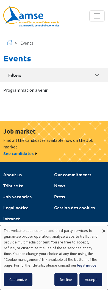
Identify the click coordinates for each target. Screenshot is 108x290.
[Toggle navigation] (97, 15)
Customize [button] (18, 279)
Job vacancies (17, 196)
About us (12, 174)
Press (59, 196)
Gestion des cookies (74, 207)
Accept (91, 279)
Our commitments (72, 174)
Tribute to (13, 185)
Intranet (11, 218)
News (59, 185)
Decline (66, 279)
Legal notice (16, 207)
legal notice (86, 265)
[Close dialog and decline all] (104, 228)
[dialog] (54, 257)
